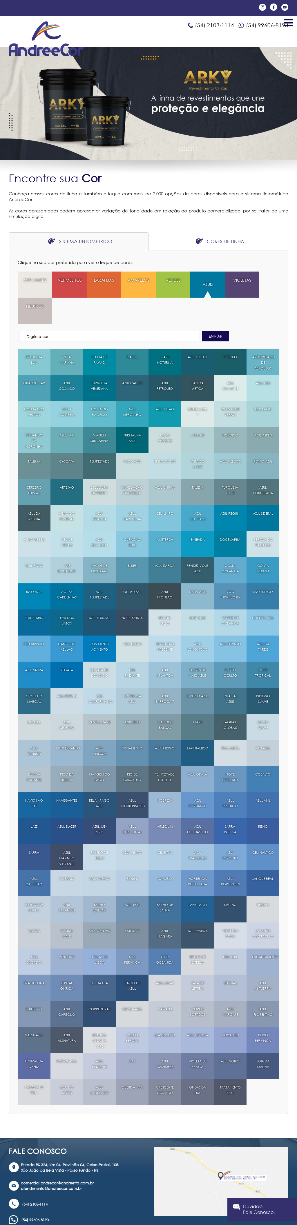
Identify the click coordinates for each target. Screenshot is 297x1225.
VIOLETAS (230, 280)
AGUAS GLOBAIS (230, 699)
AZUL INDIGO (164, 725)
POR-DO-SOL (66, 1038)
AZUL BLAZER (67, 803)
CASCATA (66, 435)
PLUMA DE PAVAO (99, 334)
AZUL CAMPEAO (34, 856)
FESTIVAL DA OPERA (34, 1038)
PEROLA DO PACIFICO (263, 517)
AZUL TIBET (132, 879)
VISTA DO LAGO (197, 438)
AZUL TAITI (67, 409)
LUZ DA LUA (99, 957)
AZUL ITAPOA (165, 543)
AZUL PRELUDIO (230, 777)
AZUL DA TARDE (263, 621)
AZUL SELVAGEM (99, 517)
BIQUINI (132, 853)
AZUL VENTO (132, 826)
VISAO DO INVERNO (66, 490)
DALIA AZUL (197, 566)
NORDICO (230, 409)
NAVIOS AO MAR (34, 777)
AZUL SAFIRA (33, 644)
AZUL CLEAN (132, 618)
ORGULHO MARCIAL (34, 673)
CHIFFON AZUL (263, 595)
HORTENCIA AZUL (132, 673)
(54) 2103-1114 (211, 25)
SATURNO (132, 905)
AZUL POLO (34, 540)
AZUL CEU (263, 357)
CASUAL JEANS (67, 908)
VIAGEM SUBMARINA (99, 412)
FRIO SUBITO (230, 722)
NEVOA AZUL (132, 986)
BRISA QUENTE (164, 438)
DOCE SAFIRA (230, 517)
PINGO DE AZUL (132, 960)
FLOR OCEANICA (164, 934)
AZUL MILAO (165, 383)
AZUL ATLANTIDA (164, 647)
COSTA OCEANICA (230, 543)
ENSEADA (197, 514)
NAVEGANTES (67, 774)
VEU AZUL (263, 722)
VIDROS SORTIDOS (197, 986)
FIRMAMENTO (133, 722)
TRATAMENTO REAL (231, 1064)
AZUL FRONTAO (165, 569)
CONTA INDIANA (263, 543)
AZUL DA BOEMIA (34, 490)
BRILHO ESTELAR (99, 882)
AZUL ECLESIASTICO (198, 803)
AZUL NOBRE (230, 1035)
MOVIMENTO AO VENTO (99, 621)
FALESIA (197, 461)
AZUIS (197, 284)
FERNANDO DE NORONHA (34, 415)
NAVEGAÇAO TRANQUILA (133, 464)
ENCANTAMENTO (265, 931)
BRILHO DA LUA (34, 334)
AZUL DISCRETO (34, 934)
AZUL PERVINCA (132, 934)
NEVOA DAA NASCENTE (164, 621)
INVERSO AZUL (198, 673)
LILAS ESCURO (165, 1012)
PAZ (132, 1035)
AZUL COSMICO (66, 360)
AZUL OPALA (198, 751)
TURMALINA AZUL (132, 412)
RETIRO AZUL (263, 435)
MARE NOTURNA (165, 334)
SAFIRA (34, 826)
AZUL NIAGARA (165, 908)
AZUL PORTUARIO (197, 777)
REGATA (66, 644)
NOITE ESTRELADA (230, 751)
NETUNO (230, 879)
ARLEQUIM (164, 800)
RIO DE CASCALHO (132, 751)
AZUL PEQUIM (230, 490)
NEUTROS (263, 280)
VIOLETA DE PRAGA (197, 1038)
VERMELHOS (68, 280)
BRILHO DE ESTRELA (197, 934)
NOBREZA (165, 774)
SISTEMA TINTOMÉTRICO (80, 241)
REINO (263, 800)
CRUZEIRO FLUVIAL (34, 464)
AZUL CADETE (132, 360)
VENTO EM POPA (230, 908)
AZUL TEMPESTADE (99, 569)
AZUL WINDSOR (99, 725)
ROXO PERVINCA (262, 1012)
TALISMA (34, 435)
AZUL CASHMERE (165, 1038)
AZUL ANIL (262, 774)
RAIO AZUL (34, 566)
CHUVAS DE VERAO (230, 386)
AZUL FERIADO (230, 621)
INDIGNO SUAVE (263, 673)
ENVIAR (215, 310)
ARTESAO (66, 461)
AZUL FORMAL (99, 595)
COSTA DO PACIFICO (99, 386)
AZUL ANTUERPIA (263, 960)
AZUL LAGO (263, 383)
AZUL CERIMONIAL (132, 803)
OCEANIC (67, 853)
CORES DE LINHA (220, 241)
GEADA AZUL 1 (197, 386)
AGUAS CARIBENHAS (67, 569)
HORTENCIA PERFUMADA (197, 856)
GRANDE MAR (34, 360)
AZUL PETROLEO (165, 360)
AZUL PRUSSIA (197, 908)
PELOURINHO (34, 618)
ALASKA (34, 905)
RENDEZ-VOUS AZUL (197, 543)
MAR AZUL (164, 983)
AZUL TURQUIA (197, 1012)
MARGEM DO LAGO (99, 751)
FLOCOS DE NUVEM (34, 882)
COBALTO (263, 748)
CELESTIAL (165, 826)
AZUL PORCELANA (263, 464)
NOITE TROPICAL (263, 647)
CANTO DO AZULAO (66, 621)
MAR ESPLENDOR (66, 543)
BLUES (132, 540)
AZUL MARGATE (230, 986)
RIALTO (132, 331)
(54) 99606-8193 (263, 25)
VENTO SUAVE (99, 699)
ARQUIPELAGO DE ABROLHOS (264, 337)
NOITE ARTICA (132, 595)
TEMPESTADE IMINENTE (165, 751)
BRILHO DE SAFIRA (164, 882)
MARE (197, 696)
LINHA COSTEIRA (67, 386)
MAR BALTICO (197, 725)
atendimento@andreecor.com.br (51, 1162)
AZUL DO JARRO (66, 1064)
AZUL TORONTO (230, 829)
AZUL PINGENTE (99, 1038)
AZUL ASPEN (263, 409)
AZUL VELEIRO (230, 438)
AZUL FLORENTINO (263, 986)
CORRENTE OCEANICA (230, 595)
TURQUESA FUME (230, 464)
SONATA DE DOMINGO (99, 647)
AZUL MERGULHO (132, 386)
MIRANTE (197, 409)
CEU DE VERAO (67, 517)
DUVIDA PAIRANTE (34, 751)
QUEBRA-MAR (132, 1064)
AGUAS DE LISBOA (99, 934)
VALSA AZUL (34, 1009)
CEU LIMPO (164, 487)
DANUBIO (165, 853)
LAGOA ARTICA (197, 360)
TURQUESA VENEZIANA (99, 360)
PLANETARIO (34, 592)
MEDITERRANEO (69, 722)
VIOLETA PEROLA (132, 1012)
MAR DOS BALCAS (165, 699)
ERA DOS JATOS (66, 595)
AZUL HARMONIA (132, 490)
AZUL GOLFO (197, 334)
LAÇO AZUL (132, 435)
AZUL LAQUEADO (99, 1064)
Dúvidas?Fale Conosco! (254, 1209)
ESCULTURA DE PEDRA (99, 464)
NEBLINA (263, 879)
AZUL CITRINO (99, 856)
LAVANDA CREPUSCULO (263, 908)
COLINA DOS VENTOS (33, 386)
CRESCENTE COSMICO (164, 1064)
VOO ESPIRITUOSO (230, 569)
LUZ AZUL (33, 696)
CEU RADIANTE (132, 647)
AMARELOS (132, 280)
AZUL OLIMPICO (197, 490)
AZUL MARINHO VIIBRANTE (67, 832)
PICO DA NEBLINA (66, 751)
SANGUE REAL (263, 856)
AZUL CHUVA (165, 464)
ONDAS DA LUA (197, 1064)
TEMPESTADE (99, 435)
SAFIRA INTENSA (230, 803)
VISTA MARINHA (67, 334)
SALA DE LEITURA (197, 960)
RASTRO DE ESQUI (99, 829)
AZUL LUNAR (165, 957)
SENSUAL (230, 957)
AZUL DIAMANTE (230, 360)
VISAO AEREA (34, 517)
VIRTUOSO (67, 931)
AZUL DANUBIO (34, 725)
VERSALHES (230, 1009)
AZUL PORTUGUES (230, 856)
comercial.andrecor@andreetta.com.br (57, 1157)
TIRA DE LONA (34, 960)
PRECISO (230, 331)
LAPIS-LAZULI (197, 882)
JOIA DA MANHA (263, 1038)
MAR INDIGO (263, 569)
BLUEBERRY (34, 983)
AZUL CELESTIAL (67, 699)
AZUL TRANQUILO (197, 829)
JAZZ (34, 800)
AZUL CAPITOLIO (67, 986)
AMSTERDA (165, 514)
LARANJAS (99, 280)
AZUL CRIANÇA (99, 490)
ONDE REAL (132, 566)
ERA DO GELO (164, 595)
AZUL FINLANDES (67, 882)
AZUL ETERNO (67, 673)
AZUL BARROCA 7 (165, 673)
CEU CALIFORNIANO (102, 673)
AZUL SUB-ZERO (99, 803)
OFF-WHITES (34, 283)
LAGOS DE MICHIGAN (99, 543)
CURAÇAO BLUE (132, 517)
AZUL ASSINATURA (67, 1012)
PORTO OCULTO (230, 647)
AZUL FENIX (132, 696)
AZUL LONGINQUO (198, 621)
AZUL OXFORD (99, 908)
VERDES (164, 280)
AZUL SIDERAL (263, 490)
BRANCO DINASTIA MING (99, 1015)
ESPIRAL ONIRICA (66, 960)
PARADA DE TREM (34, 1064)
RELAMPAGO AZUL (100, 777)
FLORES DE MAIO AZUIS (197, 647)
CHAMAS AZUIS (230, 673)
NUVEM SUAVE (263, 699)
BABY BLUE (197, 592)
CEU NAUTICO (263, 829)
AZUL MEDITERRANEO (134, 777)
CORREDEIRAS (100, 983)
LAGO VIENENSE (165, 412)
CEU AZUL (230, 931)
